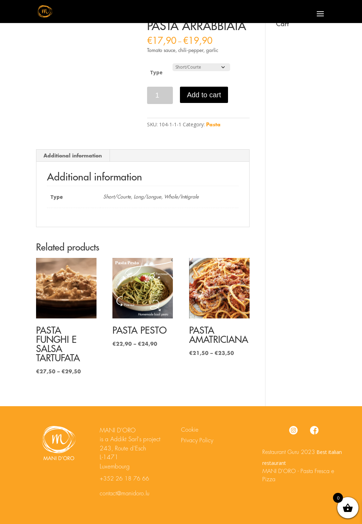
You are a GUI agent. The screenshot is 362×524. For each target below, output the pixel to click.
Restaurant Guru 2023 (288, 452)
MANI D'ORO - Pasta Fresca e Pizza (298, 475)
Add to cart (204, 95)
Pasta (213, 124)
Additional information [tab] (72, 155)
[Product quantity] (160, 95)
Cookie (189, 430)
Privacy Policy (197, 440)
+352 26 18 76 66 (124, 479)
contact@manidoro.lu (125, 493)
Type (156, 72)
